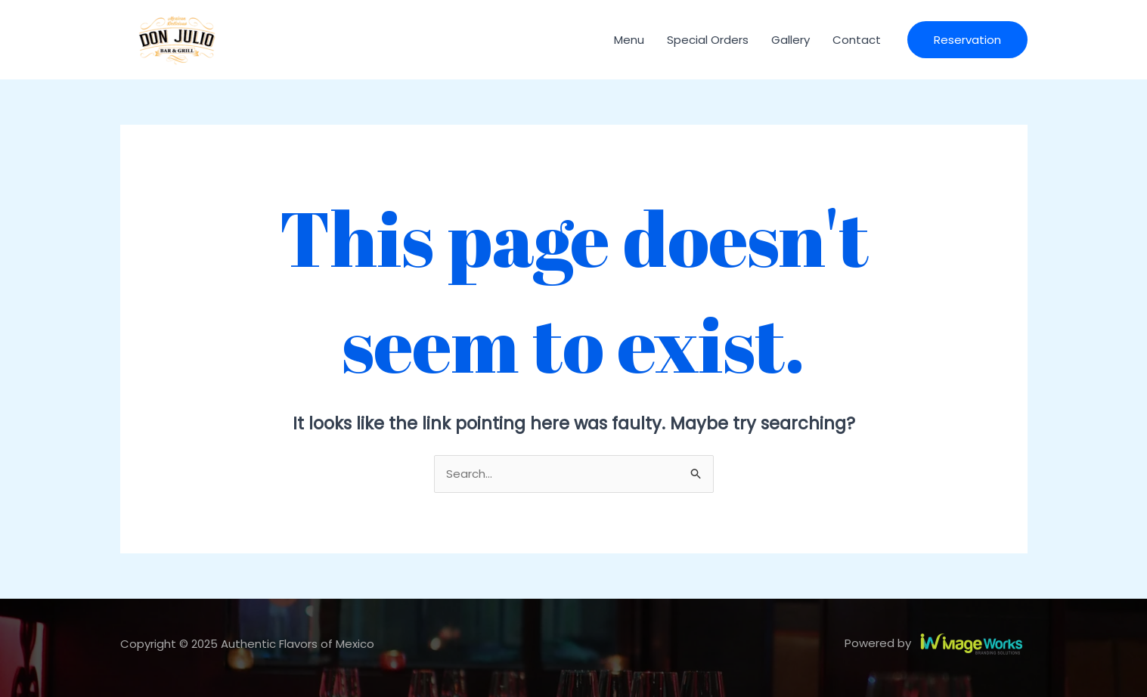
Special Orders (708, 40)
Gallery (790, 40)
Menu (629, 40)
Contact (856, 40)
